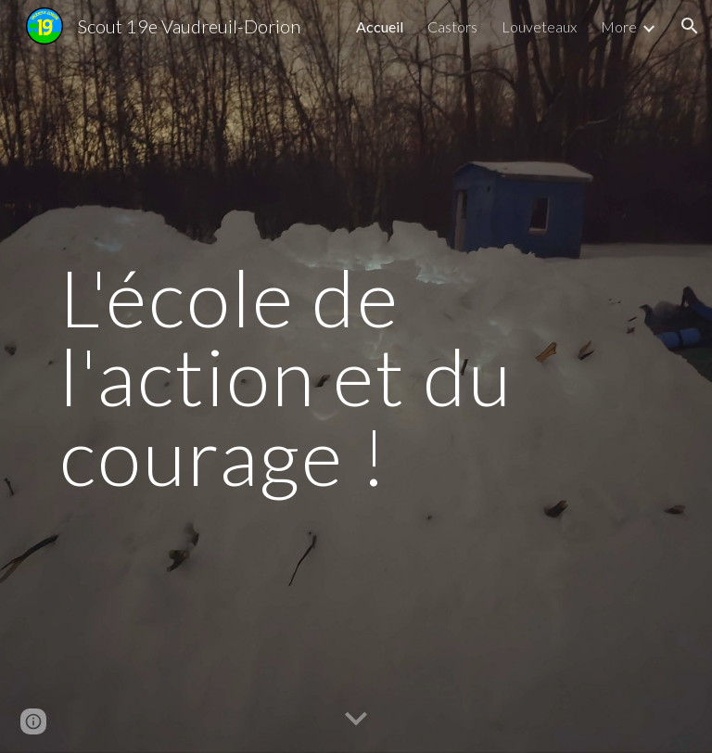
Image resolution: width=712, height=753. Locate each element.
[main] (355, 376)
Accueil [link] (379, 26)
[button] (690, 26)
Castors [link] (452, 26)
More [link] (619, 26)
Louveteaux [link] (539, 26)
